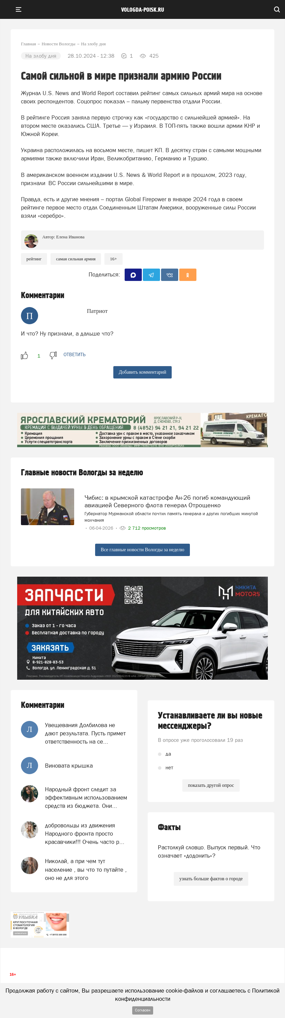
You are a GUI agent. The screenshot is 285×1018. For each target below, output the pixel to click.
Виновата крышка (69, 765)
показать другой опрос (211, 785)
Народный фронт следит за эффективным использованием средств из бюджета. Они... (86, 798)
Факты (169, 828)
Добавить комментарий (143, 372)
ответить (75, 354)
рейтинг (34, 258)
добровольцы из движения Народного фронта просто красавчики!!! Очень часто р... (84, 834)
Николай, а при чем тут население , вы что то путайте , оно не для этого (86, 869)
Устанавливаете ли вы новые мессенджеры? (210, 721)
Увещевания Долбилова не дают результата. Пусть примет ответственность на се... (85, 733)
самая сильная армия (75, 258)
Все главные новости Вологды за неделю (142, 549)
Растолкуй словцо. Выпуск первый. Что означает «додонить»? (209, 851)
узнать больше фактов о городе (210, 878)
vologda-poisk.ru (142, 10)
